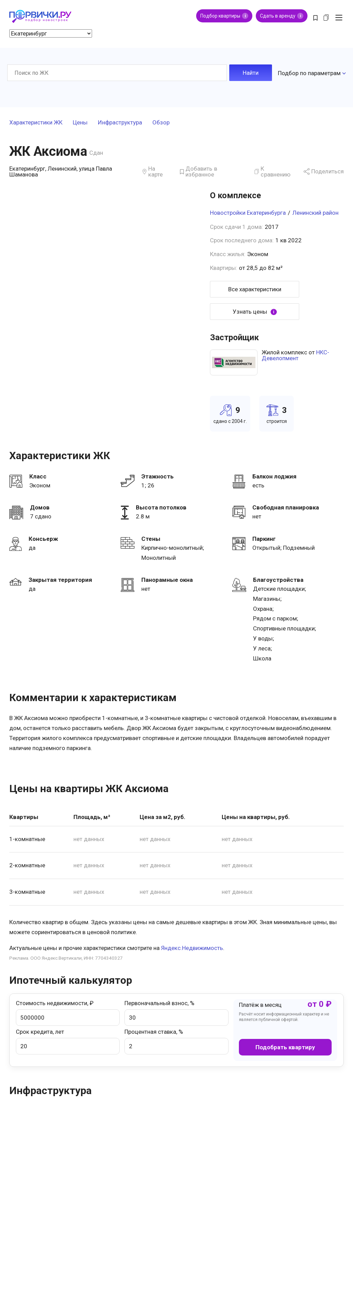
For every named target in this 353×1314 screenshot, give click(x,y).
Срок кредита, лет (68, 1040)
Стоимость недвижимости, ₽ (68, 1011)
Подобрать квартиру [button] (285, 1045)
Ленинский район (315, 211)
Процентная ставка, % (176, 1040)
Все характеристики (254, 287)
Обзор (161, 121)
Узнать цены (255, 310)
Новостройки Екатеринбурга (248, 211)
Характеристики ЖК (35, 121)
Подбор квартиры (224, 16)
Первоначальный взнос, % (176, 1011)
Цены (80, 121)
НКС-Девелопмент (295, 353)
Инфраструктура (120, 121)
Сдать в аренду (281, 16)
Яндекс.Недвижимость (192, 946)
